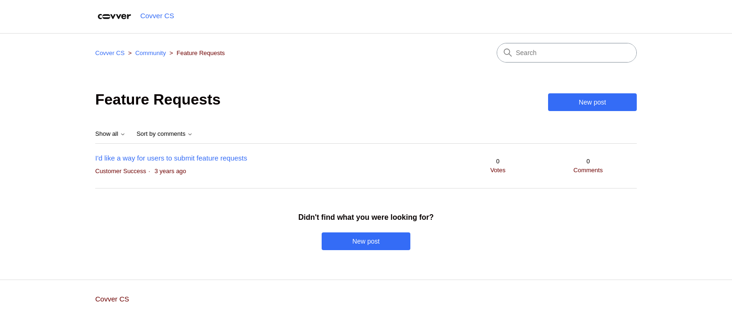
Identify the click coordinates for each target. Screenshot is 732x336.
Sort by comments (164, 134)
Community (150, 52)
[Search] (566, 52)
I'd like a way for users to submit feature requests (171, 158)
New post (592, 102)
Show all (110, 134)
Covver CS (110, 52)
